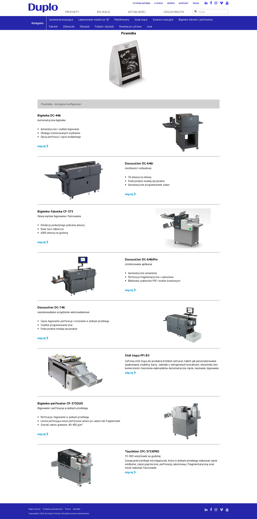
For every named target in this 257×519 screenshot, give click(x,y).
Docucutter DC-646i (139, 163)
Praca (196, 3)
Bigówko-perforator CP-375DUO (60, 403)
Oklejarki (85, 26)
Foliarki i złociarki (104, 26)
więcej (43, 146)
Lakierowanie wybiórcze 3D (94, 19)
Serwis (171, 3)
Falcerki (53, 26)
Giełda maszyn (174, 12)
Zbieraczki (68, 26)
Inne (149, 26)
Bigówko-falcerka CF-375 (55, 211)
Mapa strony (35, 509)
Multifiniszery (121, 19)
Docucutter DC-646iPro (141, 259)
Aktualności (137, 12)
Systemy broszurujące (61, 19)
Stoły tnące (141, 19)
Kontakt (184, 3)
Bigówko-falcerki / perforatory (196, 19)
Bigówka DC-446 (49, 115)
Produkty (72, 12)
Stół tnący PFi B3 (137, 355)
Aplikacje (103, 12)
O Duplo (158, 3)
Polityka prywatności (53, 509)
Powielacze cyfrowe (130, 26)
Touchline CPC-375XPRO (142, 451)
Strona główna (141, 3)
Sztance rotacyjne (163, 19)
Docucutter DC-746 (51, 307)
